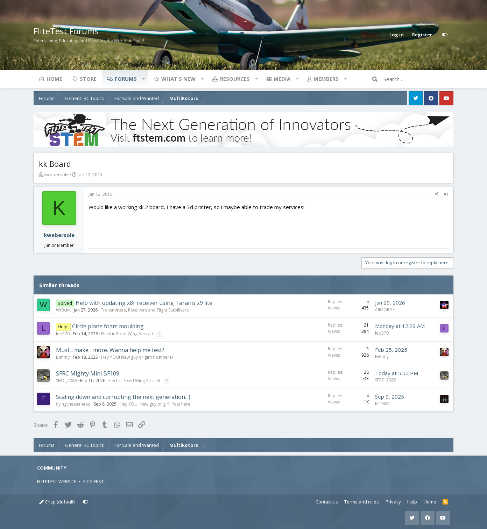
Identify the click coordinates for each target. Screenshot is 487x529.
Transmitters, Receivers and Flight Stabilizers (145, 310)
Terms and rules (361, 502)
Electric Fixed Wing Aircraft (127, 334)
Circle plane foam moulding (108, 326)
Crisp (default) (57, 502)
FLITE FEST (93, 481)
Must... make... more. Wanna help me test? (110, 350)
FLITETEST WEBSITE (57, 481)
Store (88, 78)
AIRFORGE (385, 310)
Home (54, 78)
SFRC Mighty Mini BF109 (87, 373)
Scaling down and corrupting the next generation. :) (123, 397)
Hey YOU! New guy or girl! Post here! (137, 357)
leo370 (63, 334)
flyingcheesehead (73, 404)
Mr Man (382, 403)
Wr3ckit (63, 310)
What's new (178, 78)
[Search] (418, 79)
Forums (126, 78)
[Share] (436, 194)
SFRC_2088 (66, 381)
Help (412, 502)
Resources (235, 78)
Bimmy (63, 357)
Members (326, 78)
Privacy (393, 502)
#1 (446, 194)
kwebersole (56, 174)
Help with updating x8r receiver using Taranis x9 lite (144, 303)
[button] (143, 78)
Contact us (327, 502)
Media (282, 78)
